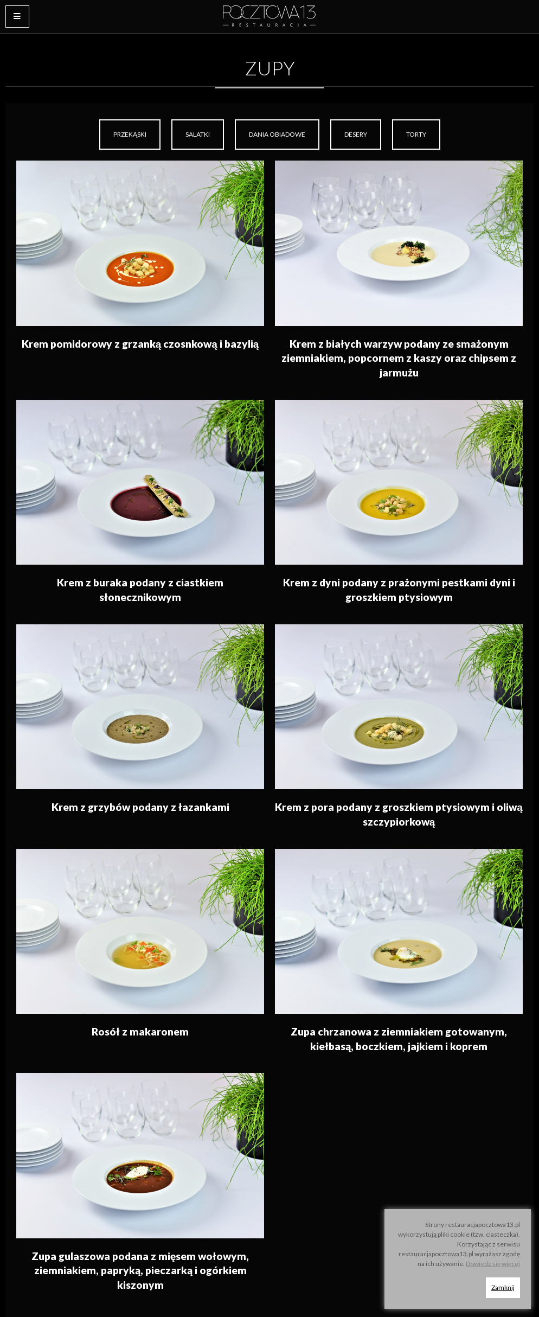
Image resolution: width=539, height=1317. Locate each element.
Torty (416, 134)
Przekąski (129, 134)
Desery (355, 134)
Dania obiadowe (277, 134)
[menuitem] (130, 134)
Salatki (197, 134)
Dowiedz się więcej (493, 1264)
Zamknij (503, 1287)
